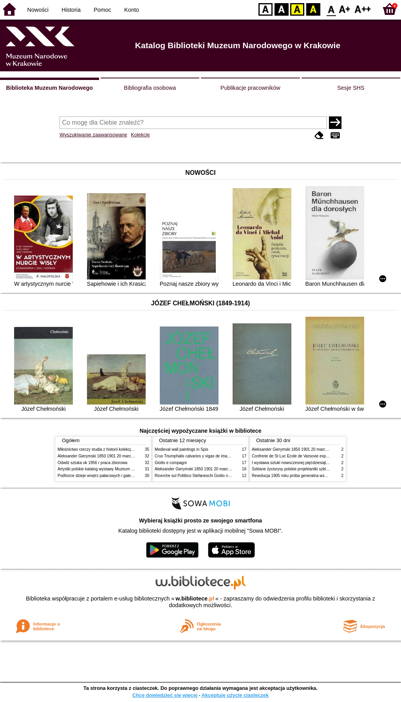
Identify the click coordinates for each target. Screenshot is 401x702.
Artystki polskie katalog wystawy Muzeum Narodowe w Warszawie (115, 469)
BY (313, 8)
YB (297, 8)
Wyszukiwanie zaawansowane (93, 135)
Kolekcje (140, 135)
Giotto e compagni (171, 463)
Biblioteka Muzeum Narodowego (49, 88)
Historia (71, 10)
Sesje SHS (351, 88)
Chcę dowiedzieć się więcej (164, 695)
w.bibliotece (194, 598)
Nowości (38, 10)
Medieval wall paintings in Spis (181, 449)
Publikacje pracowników (250, 88)
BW (281, 8)
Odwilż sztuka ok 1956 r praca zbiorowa (92, 463)
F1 (345, 8)
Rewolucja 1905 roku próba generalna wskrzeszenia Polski (303, 475)
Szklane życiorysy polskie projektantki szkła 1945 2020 (300, 469)
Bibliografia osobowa (150, 88)
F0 (331, 8)
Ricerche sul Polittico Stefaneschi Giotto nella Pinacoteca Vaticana (213, 475)
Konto (131, 10)
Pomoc (102, 10)
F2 (363, 8)
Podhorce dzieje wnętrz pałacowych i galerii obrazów (104, 475)
